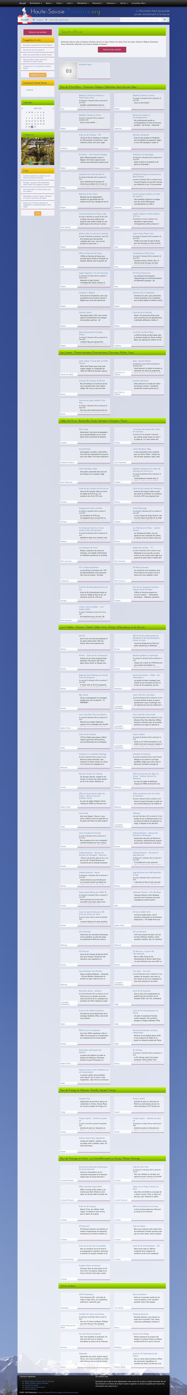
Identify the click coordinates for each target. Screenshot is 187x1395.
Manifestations (36, 3)
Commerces (111, 3)
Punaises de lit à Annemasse (35, 1387)
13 (26, 121)
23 (35, 124)
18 (41, 121)
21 (29, 124)
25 (41, 124)
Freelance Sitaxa (43, 1392)
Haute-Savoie (65, 11)
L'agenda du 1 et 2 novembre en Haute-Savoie (37, 67)
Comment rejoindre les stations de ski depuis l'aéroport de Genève (36, 177)
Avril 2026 (38, 108)
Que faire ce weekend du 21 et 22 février (37, 45)
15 (32, 121)
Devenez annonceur (71, 1392)
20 (26, 124)
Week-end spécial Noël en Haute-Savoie (37, 55)
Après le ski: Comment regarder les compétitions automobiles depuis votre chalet (37, 205)
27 (26, 127)
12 (43, 118)
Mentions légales (57, 1392)
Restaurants (97, 3)
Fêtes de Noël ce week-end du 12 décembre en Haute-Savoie (35, 60)
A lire (38, 213)
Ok (164, 19)
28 (29, 127)
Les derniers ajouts (31, 1385)
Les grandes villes (139, 3)
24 (38, 124)
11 (41, 118)
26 (43, 124)
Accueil (22, 3)
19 (43, 121)
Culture (59, 3)
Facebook (29, 90)
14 (29, 121)
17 (38, 121)
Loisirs (70, 3)
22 (32, 124)
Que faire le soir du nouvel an (33, 50)
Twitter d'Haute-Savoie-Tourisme (36, 1383)
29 (32, 127)
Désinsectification (31, 1389)
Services (124, 3)
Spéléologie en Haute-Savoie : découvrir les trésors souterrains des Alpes (37, 197)
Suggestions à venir (38, 75)
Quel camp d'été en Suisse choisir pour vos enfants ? (37, 190)
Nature (49, 3)
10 (38, 118)
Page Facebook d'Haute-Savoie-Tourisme (39, 1381)
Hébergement (82, 3)
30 (35, 127)
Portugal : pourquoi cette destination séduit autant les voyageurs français (36, 184)
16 (35, 121)
